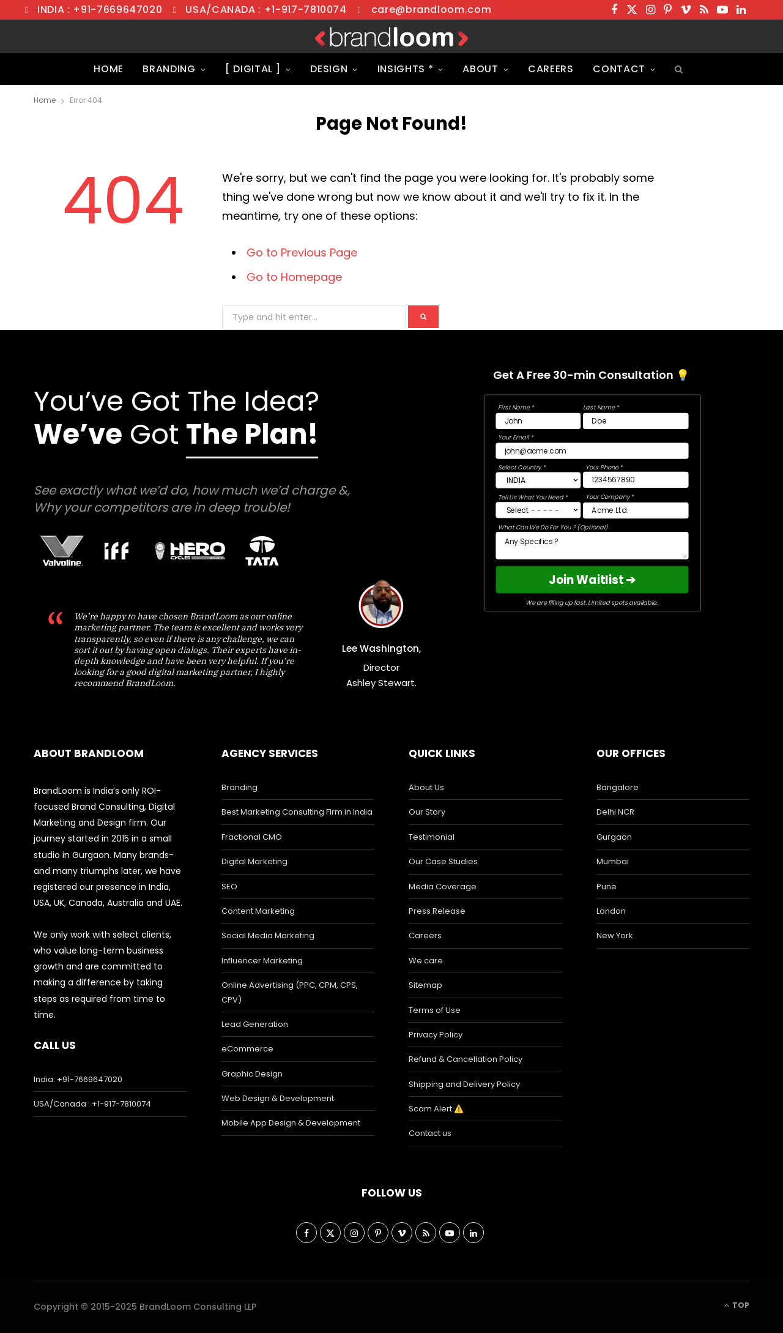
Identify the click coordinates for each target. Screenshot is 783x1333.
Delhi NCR (615, 812)
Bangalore (617, 787)
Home (109, 69)
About (480, 69)
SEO (229, 886)
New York (614, 935)
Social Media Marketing (267, 935)
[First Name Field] (538, 420)
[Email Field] (591, 450)
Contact (619, 69)
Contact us (430, 1133)
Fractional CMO (251, 837)
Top (736, 1305)
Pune (606, 886)
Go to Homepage (294, 277)
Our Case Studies (443, 861)
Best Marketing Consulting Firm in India (297, 812)
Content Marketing (258, 911)
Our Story (427, 812)
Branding (169, 69)
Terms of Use (435, 1010)
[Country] (538, 480)
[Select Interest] (538, 510)
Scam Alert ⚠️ (436, 1109)
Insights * (405, 69)
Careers (551, 69)
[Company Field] (636, 510)
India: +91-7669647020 (78, 1079)
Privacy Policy (435, 1034)
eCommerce (247, 1049)
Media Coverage (443, 886)
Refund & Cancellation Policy (465, 1059)
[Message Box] (591, 545)
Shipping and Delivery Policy (464, 1084)
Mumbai (612, 861)
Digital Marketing (254, 861)
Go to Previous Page (302, 252)
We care (426, 960)
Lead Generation (254, 1024)
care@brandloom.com (431, 9)
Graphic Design (252, 1074)
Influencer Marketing (262, 960)
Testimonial (432, 837)
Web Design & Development (277, 1098)
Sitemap (425, 985)
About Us (426, 787)
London (611, 911)
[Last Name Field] (636, 420)
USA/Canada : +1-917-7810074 (266, 9)
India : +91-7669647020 (99, 9)
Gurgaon (614, 837)
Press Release (437, 911)
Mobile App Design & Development (290, 1123)
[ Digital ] (253, 69)
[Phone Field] (636, 479)
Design (328, 69)
